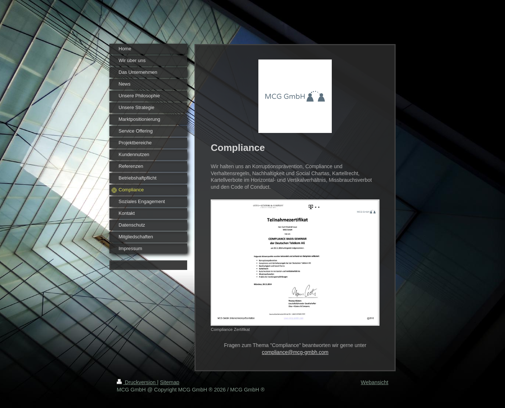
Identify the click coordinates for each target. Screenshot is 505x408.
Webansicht (374, 382)
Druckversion (137, 382)
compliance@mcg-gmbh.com (295, 352)
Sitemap (169, 382)
